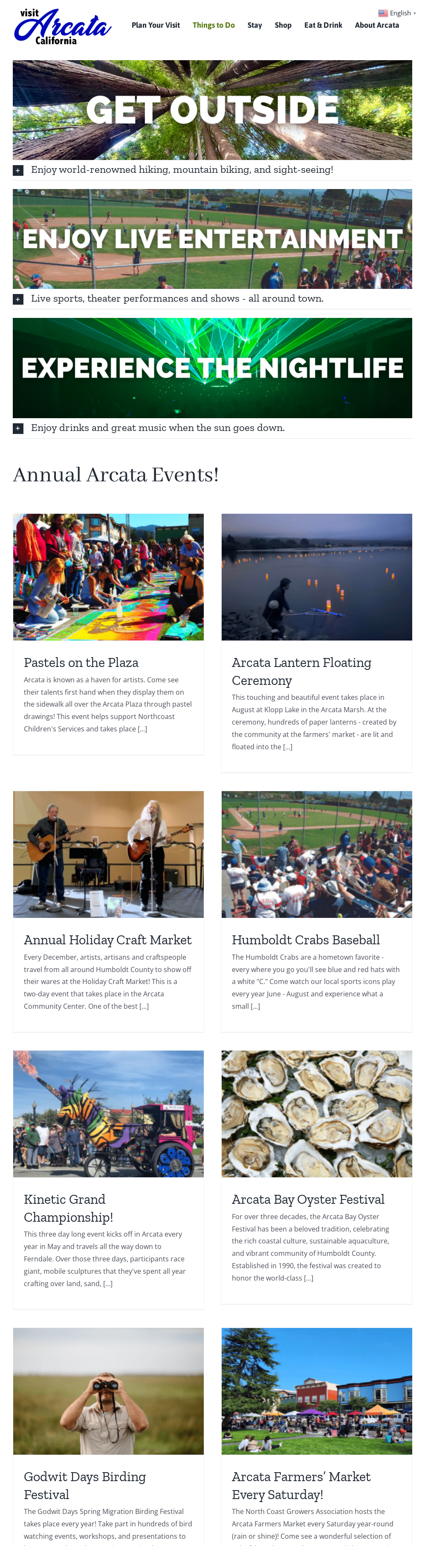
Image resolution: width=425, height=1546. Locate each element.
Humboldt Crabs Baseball (112, 947)
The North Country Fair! (352, 1277)
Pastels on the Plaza (81, 662)
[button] (212, 170)
